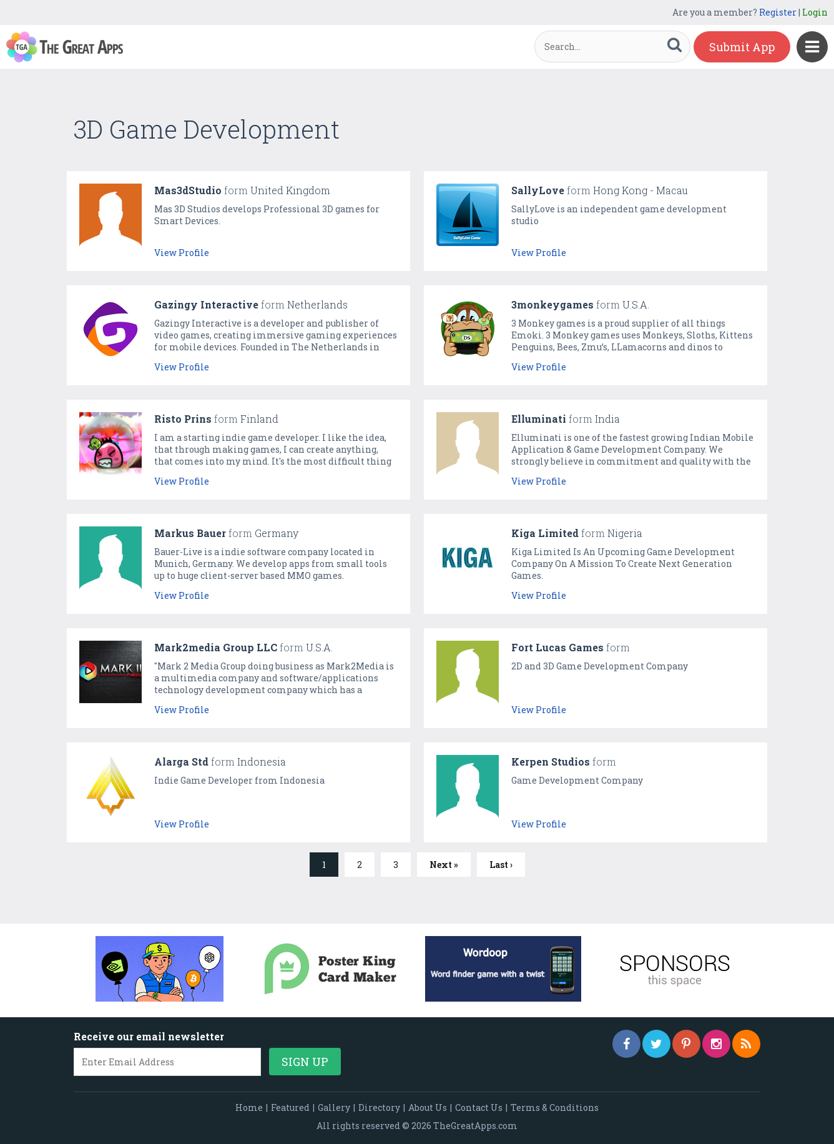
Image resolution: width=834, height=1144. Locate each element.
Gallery (334, 1107)
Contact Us (479, 1107)
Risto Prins (183, 418)
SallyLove (537, 190)
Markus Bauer (190, 533)
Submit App (742, 46)
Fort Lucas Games (557, 647)
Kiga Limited (545, 533)
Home (249, 1107)
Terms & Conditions (555, 1107)
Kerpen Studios (550, 761)
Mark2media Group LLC (215, 647)
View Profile (181, 253)
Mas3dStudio (188, 190)
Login (815, 12)
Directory (379, 1107)
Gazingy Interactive (206, 304)
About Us (427, 1107)
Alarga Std (181, 761)
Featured (290, 1107)
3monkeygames (552, 304)
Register (778, 12)
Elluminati (538, 418)
